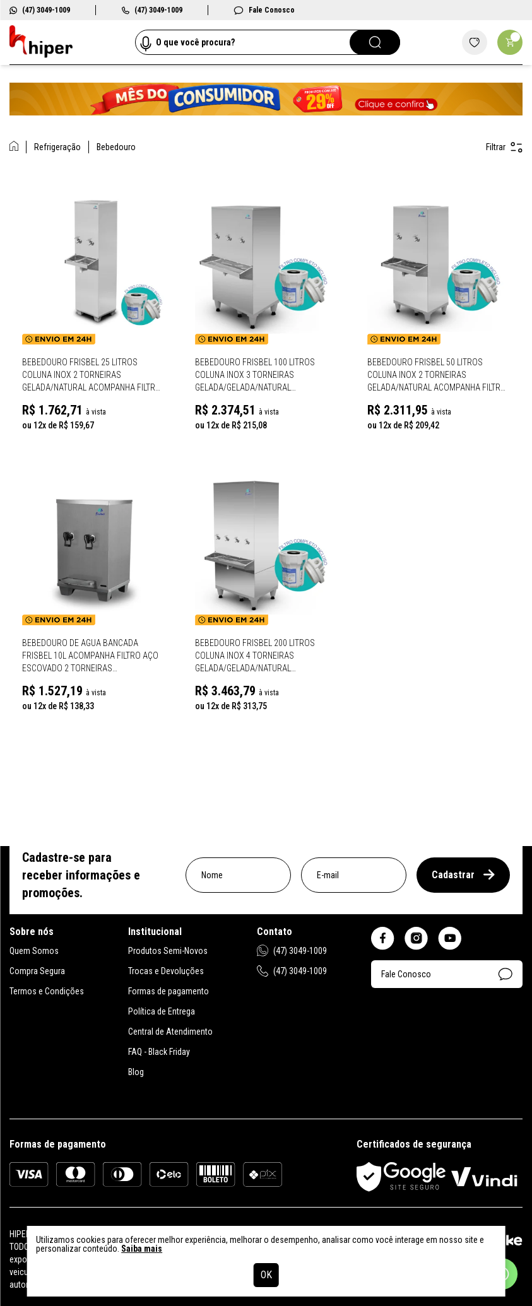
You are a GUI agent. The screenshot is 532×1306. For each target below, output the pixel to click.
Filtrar (504, 147)
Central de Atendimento (170, 1032)
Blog (136, 1072)
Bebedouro (116, 147)
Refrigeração (57, 147)
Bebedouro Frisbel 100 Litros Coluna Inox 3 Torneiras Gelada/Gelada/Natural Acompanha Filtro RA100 (255, 375)
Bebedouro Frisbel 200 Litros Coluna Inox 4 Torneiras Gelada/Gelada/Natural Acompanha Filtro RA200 (255, 656)
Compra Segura (37, 971)
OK (266, 1275)
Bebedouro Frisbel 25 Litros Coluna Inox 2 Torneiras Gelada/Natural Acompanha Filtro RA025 (91, 375)
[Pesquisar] (375, 42)
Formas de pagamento (168, 991)
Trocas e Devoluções (166, 971)
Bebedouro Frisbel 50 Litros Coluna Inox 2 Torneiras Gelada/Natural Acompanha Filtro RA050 (436, 375)
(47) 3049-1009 (39, 10)
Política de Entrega (161, 1011)
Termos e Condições (46, 991)
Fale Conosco (264, 10)
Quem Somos (34, 951)
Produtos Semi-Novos (168, 951)
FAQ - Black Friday (159, 1052)
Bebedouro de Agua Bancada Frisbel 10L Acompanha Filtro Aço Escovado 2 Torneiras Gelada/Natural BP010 (90, 656)
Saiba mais (141, 1249)
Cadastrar (463, 875)
